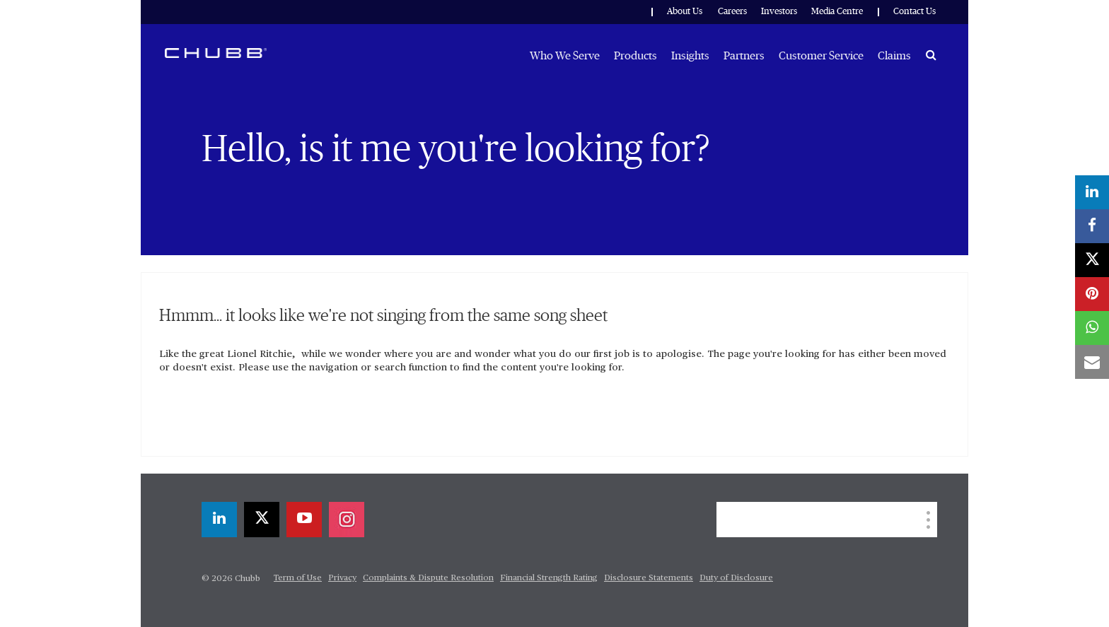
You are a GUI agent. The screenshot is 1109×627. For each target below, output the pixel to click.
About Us (684, 11)
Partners (744, 55)
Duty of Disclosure (736, 578)
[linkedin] (219, 519)
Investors (779, 11)
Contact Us (914, 11)
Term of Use (298, 578)
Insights (690, 55)
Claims (894, 55)
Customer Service (821, 55)
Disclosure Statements (648, 578)
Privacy (342, 578)
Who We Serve (565, 55)
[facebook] (1092, 226)
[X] (261, 519)
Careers (732, 11)
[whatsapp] (1092, 328)
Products (635, 55)
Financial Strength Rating (549, 578)
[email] (1092, 362)
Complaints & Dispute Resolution (428, 578)
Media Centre (837, 11)
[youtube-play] (304, 519)
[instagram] (346, 519)
